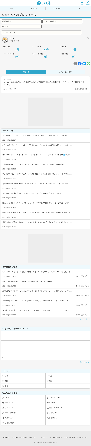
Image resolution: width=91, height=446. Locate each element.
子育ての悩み (54, 413)
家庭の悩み (53, 403)
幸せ (6, 386)
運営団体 (32, 437)
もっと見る (84, 319)
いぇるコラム (42, 437)
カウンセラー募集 (55, 437)
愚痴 (6, 381)
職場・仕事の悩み (55, 408)
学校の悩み (9, 408)
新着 (11, 9)
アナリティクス (8, 32)
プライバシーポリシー (19, 437)
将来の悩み (53, 418)
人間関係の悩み (54, 397)
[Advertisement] (45, 112)
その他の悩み (9, 423)
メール (79, 9)
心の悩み (8, 397)
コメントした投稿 (65, 72)
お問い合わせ (82, 437)
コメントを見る (50, 21)
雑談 (50, 381)
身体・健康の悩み (11, 413)
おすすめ (34, 9)
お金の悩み (9, 418)
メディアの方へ (69, 437)
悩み (50, 376)
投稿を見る (7, 21)
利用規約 (6, 437)
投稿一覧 (26, 72)
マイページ (57, 9)
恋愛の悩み (9, 403)
